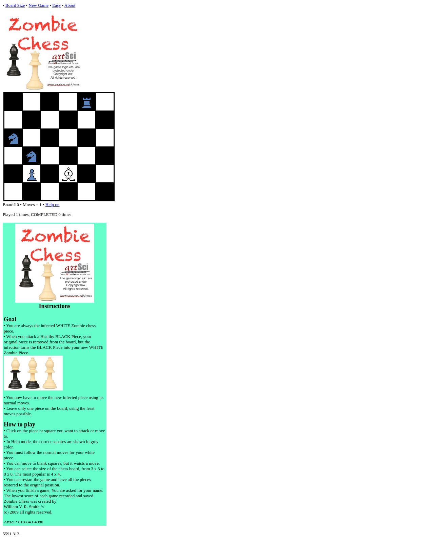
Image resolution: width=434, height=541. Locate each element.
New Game (38, 5)
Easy (56, 5)
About (70, 5)
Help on (52, 204)
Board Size (15, 5)
